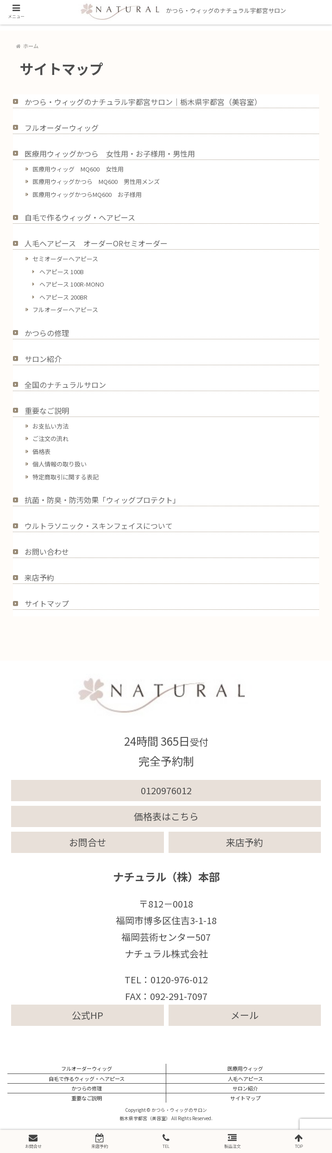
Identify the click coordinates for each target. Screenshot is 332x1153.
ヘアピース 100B (61, 271)
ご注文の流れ (50, 438)
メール (244, 1015)
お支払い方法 (50, 426)
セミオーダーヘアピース (65, 258)
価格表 (41, 451)
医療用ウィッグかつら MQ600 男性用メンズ (96, 181)
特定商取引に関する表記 (65, 476)
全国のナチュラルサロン (65, 384)
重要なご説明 (47, 410)
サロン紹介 (43, 358)
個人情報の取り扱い (59, 464)
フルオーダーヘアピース (65, 309)
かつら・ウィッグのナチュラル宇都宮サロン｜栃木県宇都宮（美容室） (143, 101)
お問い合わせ (47, 551)
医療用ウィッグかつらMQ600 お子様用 (87, 194)
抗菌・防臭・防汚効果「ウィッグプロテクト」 (102, 499)
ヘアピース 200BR (63, 297)
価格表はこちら (166, 816)
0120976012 (166, 790)
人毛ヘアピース (245, 1078)
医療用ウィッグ (245, 1068)
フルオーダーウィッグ (62, 127)
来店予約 (39, 577)
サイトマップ (47, 603)
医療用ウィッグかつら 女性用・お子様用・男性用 (110, 153)
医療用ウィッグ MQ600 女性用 (78, 169)
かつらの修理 (47, 332)
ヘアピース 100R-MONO (71, 284)
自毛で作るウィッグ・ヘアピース (80, 217)
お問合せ (87, 842)
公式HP (87, 1015)
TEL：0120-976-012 (166, 979)
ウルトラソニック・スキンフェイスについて (99, 525)
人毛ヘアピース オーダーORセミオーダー (96, 243)
